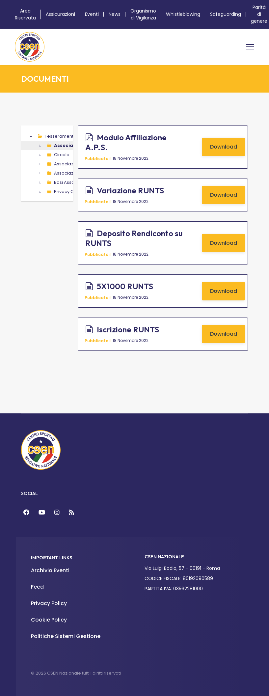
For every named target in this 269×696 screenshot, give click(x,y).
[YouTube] (42, 512)
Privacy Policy (49, 603)
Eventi (92, 14)
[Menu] (250, 47)
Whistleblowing (183, 14)
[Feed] (71, 512)
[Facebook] (26, 512)
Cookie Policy (49, 620)
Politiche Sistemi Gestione (65, 636)
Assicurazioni (60, 14)
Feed (37, 587)
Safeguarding (225, 14)
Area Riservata (25, 14)
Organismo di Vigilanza (143, 14)
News (115, 14)
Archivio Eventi (50, 570)
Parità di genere (259, 14)
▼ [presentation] (31, 136)
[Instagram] (57, 512)
